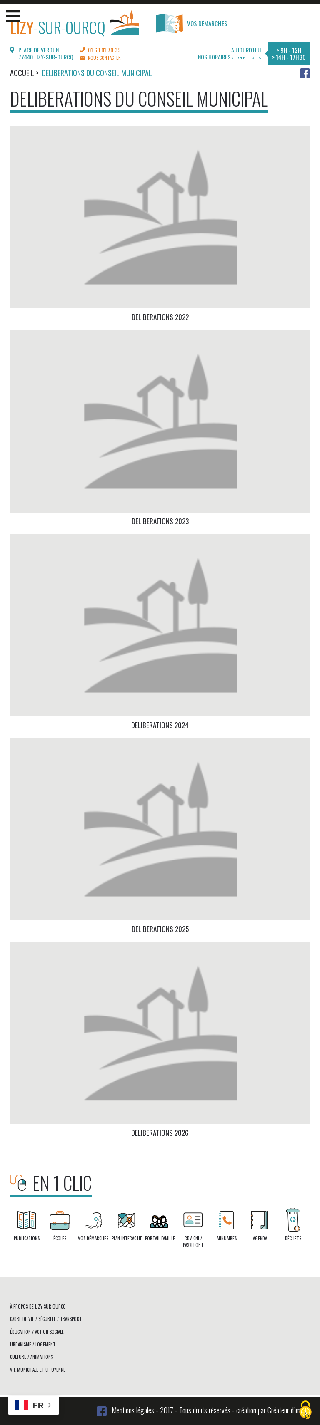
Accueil (22, 72)
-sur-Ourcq (74, 25)
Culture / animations (31, 1356)
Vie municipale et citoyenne (37, 1369)
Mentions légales (133, 1410)
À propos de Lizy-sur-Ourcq (38, 1306)
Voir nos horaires (246, 58)
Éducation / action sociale (37, 1331)
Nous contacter (104, 58)
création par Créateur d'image (273, 1410)
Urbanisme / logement (32, 1344)
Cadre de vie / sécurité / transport (46, 1319)
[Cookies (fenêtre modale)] (305, 1410)
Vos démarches (192, 23)
